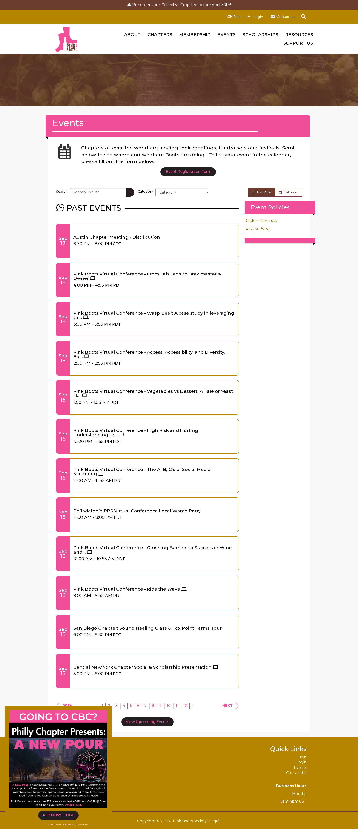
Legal (211, 821)
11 (177, 705)
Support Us (298, 43)
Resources (299, 34)
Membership (195, 34)
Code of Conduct (261, 220)
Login (301, 762)
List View (262, 192)
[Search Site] (304, 17)
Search (62, 191)
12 (185, 705)
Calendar (288, 192)
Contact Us (296, 773)
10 (169, 705)
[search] (130, 192)
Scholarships (260, 34)
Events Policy (258, 228)
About (132, 34)
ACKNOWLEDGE (58, 815)
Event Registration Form (188, 171)
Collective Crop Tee (179, 5)
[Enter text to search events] (98, 192)
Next (230, 705)
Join (302, 757)
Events (227, 34)
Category (145, 191)
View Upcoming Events (147, 722)
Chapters (160, 34)
